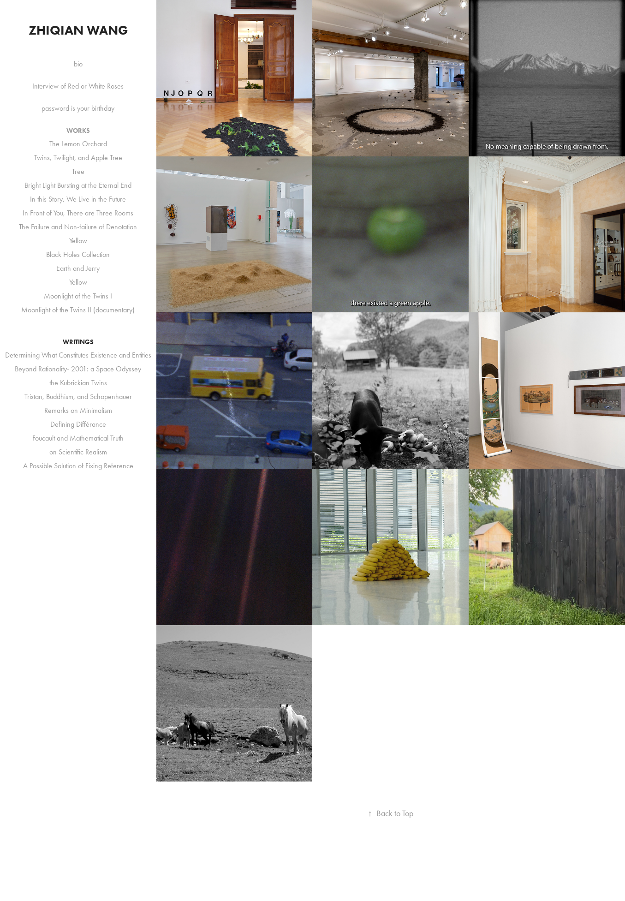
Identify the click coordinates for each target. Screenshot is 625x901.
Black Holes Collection (78, 254)
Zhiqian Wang (78, 30)
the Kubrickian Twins (78, 382)
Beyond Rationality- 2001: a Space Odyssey (78, 368)
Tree (78, 171)
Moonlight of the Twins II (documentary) (78, 309)
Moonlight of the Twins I (78, 296)
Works (78, 131)
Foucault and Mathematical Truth (78, 438)
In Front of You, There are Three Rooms (78, 213)
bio (78, 64)
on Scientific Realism (78, 452)
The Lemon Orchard (78, 143)
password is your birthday (78, 108)
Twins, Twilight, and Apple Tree (78, 157)
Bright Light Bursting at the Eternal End (77, 185)
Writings (78, 342)
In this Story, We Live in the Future (78, 199)
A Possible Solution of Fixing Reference (78, 465)
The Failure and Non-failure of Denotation (78, 226)
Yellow (78, 240)
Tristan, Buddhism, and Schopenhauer (78, 396)
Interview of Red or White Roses (78, 86)
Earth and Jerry (78, 268)
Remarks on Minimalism (78, 410)
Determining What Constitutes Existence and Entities (78, 355)
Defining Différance (78, 424)
